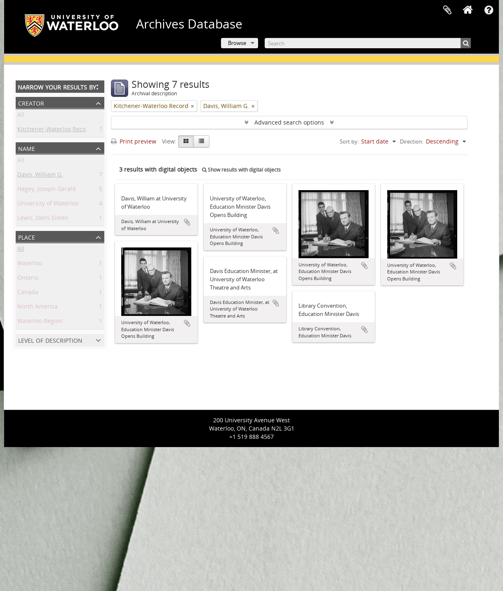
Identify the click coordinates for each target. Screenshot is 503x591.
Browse (237, 43)
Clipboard (447, 10)
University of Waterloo (47, 205)
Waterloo (29, 264)
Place (26, 236)
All (20, 116)
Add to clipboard (187, 222)
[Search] (368, 43)
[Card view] (186, 141)
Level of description (50, 339)
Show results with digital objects (241, 169)
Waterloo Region (40, 322)
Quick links (488, 10)
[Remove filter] (192, 106)
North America (37, 308)
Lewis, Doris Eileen (42, 219)
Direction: (411, 141)
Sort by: (349, 141)
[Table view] (201, 141)
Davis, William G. (40, 176)
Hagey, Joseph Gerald (46, 190)
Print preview (133, 141)
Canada (27, 293)
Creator (31, 102)
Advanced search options (289, 122)
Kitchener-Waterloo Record (54, 130)
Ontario (27, 279)
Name (26, 147)
